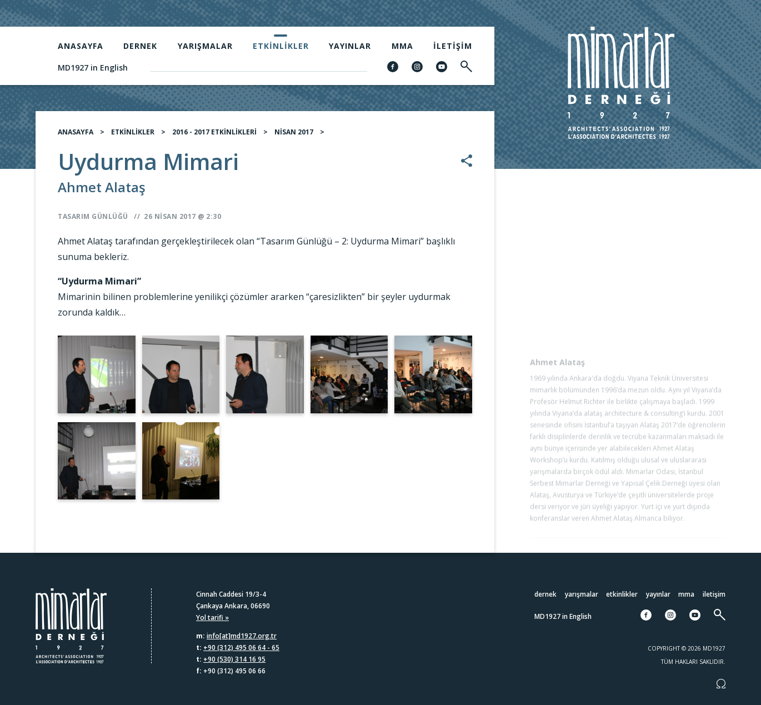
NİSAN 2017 (293, 136)
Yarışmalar (205, 46)
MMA (402, 46)
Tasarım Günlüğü (93, 221)
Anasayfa (80, 46)
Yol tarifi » (212, 617)
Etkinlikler (281, 46)
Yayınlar (350, 46)
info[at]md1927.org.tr (242, 636)
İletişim (452, 46)
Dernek (140, 46)
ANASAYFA (75, 136)
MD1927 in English (93, 67)
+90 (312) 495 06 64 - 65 (241, 647)
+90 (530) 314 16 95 (234, 659)
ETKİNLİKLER (132, 136)
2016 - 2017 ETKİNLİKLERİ (214, 136)
